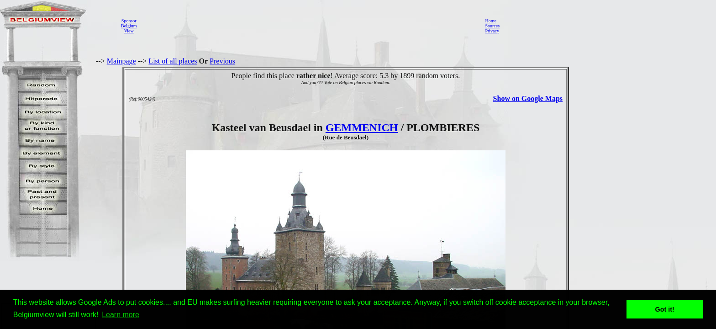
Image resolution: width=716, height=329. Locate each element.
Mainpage (121, 61)
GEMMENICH (362, 127)
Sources (492, 25)
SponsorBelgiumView (129, 25)
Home (490, 20)
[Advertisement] (308, 25)
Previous (222, 61)
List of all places (172, 61)
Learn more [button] (120, 314)
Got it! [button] (664, 309)
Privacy (492, 30)
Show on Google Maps (528, 98)
